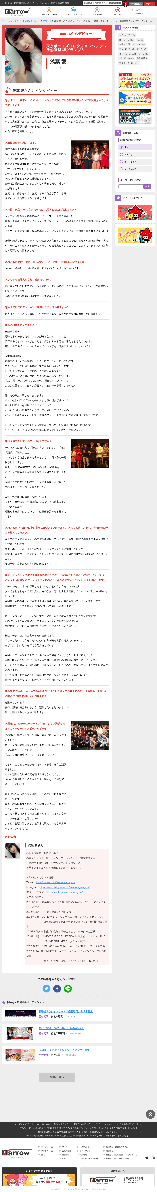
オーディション (126, 40)
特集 (43, 1155)
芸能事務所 (142, 58)
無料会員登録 (136, 4)
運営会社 (109, 1151)
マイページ (66, 1147)
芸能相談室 (138, 13)
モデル (140, 40)
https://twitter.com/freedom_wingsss (55, 882)
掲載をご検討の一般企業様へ (118, 1158)
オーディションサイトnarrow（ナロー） (76, 1189)
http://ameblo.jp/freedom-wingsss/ (64, 892)
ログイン (149, 4)
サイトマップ (84, 1151)
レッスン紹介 (130, 169)
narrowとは (84, 1147)
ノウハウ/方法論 (127, 35)
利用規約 (83, 1155)
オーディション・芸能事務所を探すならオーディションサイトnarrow (26, 3)
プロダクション (126, 58)
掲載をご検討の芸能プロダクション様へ (122, 1155)
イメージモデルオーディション (134, 54)
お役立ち (128, 154)
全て (126, 147)
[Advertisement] (57, 1093)
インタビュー (138, 44)
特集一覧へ (57, 1077)
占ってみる (115, 3)
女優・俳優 (124, 44)
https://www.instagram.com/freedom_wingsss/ (65, 887)
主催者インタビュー (129, 63)
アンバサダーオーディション (133, 49)
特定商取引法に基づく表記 (117, 1147)
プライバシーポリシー (88, 1158)
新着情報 (65, 1155)
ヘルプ (137, 10)
